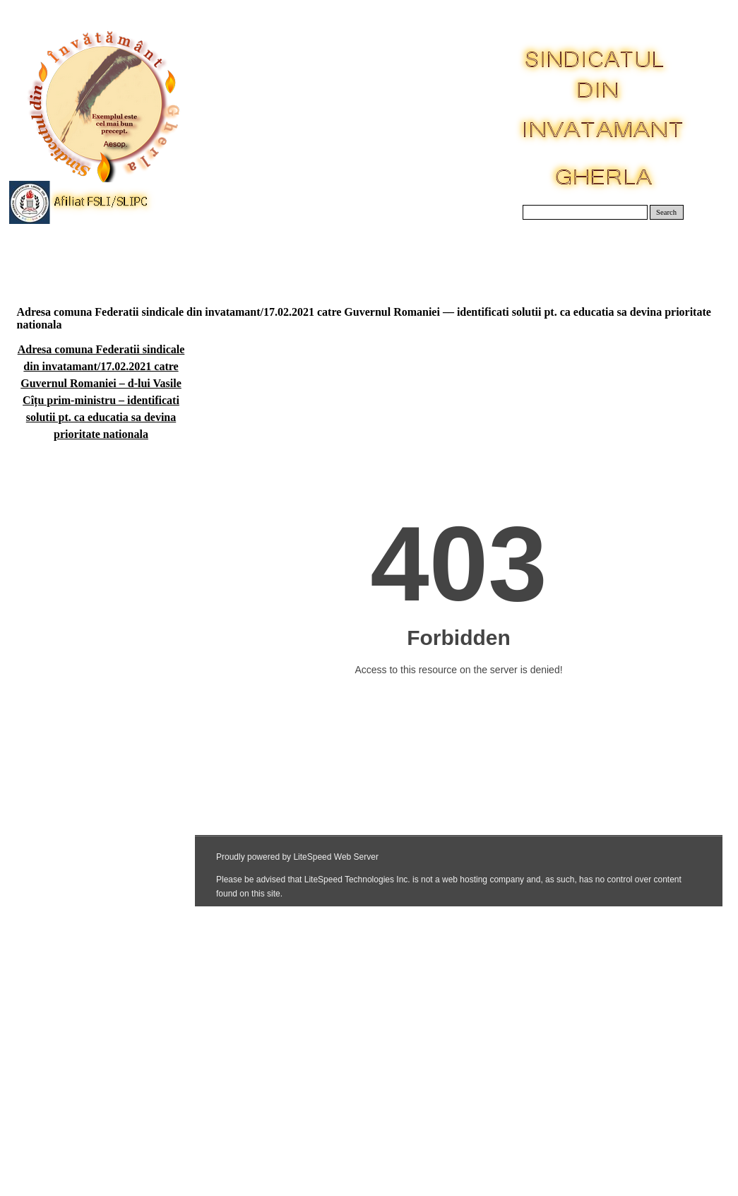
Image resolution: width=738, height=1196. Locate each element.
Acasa (53, 254)
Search (666, 212)
